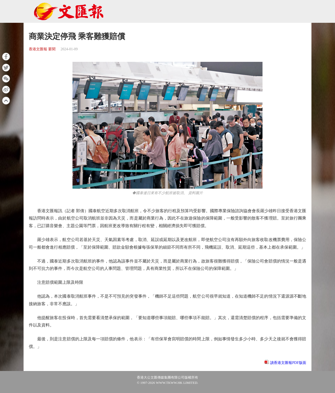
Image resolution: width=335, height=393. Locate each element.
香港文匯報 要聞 (42, 49)
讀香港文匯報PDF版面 (288, 363)
